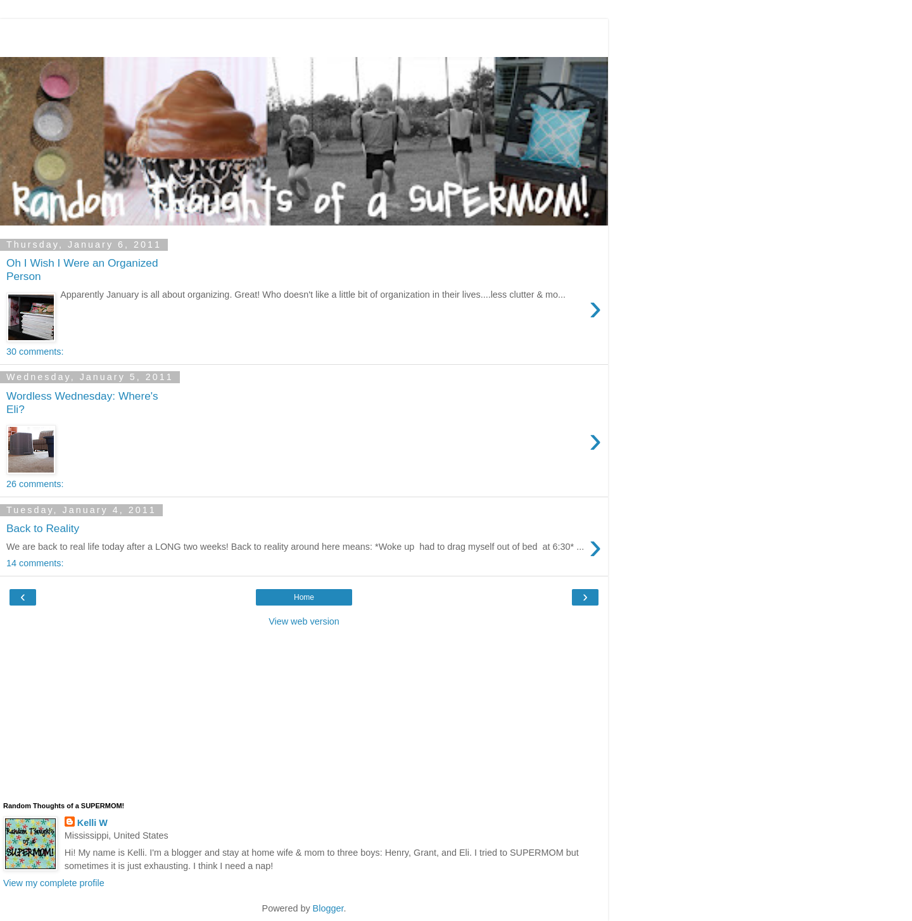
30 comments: (34, 351)
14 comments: (34, 563)
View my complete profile (53, 883)
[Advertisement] (304, 35)
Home (304, 597)
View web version (304, 621)
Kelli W (92, 823)
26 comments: (34, 484)
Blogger (328, 908)
